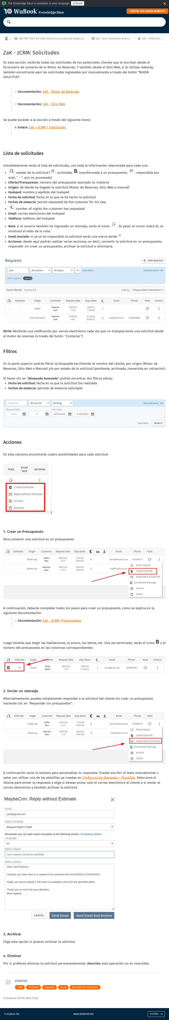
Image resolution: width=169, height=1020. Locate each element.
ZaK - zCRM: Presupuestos (62, 621)
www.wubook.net (83, 1014)
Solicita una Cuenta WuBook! (147, 11)
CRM (19, 987)
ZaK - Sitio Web (54, 104)
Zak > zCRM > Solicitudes (47, 127)
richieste (33, 987)
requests (50, 987)
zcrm (63, 987)
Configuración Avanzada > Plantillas (108, 778)
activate (78, 3)
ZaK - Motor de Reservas (61, 92)
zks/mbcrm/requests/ (85, 987)
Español (156, 1014)
